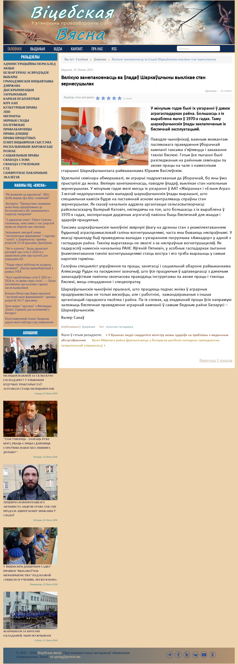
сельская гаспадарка (119, 327)
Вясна (80, 33)
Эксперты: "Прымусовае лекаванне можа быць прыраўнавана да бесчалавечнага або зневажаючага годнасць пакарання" (28, 209)
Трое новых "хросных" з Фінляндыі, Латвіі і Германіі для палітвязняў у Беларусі (28, 309)
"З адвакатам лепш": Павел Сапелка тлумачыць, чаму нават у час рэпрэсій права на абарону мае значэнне (29, 223)
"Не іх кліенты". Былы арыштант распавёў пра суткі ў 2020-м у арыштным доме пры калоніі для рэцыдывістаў (26, 254)
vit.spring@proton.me (65, 657)
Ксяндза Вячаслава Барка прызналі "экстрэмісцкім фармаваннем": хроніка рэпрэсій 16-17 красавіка (30, 297)
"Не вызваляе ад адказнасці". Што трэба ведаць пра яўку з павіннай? (27, 196)
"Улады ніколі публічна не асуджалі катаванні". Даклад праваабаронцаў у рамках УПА (29, 268)
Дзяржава (88, 327)
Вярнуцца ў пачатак (216, 360)
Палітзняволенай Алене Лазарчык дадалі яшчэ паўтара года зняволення (29, 320)
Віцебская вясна (49, 653)
